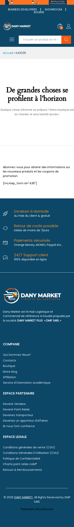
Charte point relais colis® (20, 464)
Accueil (8, 53)
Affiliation (9, 377)
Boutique (9, 366)
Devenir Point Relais (16, 409)
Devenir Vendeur (14, 404)
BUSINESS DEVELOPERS (22, 9)
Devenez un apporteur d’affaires (25, 421)
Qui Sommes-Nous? (17, 355)
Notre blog (10, 372)
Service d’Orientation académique (27, 383)
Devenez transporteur (18, 415)
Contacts (9, 360)
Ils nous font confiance (19, 426)
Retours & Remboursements (22, 470)
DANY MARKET (23, 497)
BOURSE (39, 12)
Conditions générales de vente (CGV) (29, 447)
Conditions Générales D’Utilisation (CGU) (31, 453)
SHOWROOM (53, 9)
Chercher (66, 40)
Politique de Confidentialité (21, 459)
